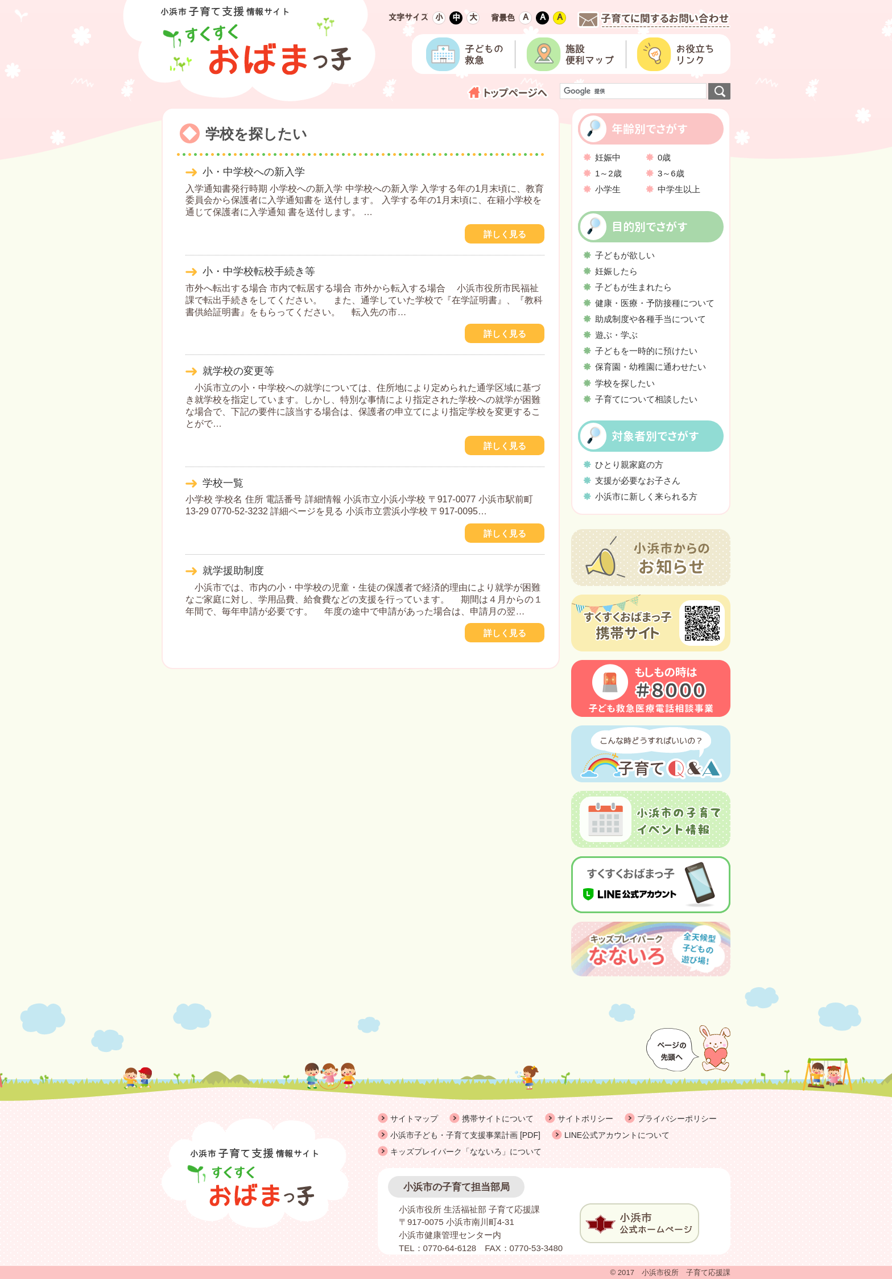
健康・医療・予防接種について (655, 303)
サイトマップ (414, 1118)
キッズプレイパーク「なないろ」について (466, 1151)
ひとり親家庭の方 (629, 464)
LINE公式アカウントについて (617, 1135)
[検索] (632, 91)
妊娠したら (616, 271)
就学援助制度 (233, 570)
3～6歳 (671, 173)
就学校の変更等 (238, 371)
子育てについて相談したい (646, 399)
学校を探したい (625, 383)
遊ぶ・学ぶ (616, 335)
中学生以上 (679, 189)
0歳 (664, 157)
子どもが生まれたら (633, 287)
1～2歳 (608, 173)
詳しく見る (505, 234)
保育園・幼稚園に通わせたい (650, 366)
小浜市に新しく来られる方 (646, 496)
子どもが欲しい (625, 255)
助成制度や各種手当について (650, 319)
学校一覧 (223, 483)
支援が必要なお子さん (637, 480)
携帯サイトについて (498, 1118)
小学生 (608, 189)
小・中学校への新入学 (254, 172)
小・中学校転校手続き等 (259, 271)
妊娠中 (608, 157)
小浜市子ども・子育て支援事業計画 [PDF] (465, 1135)
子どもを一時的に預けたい (646, 350)
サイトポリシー (585, 1118)
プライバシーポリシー (677, 1118)
